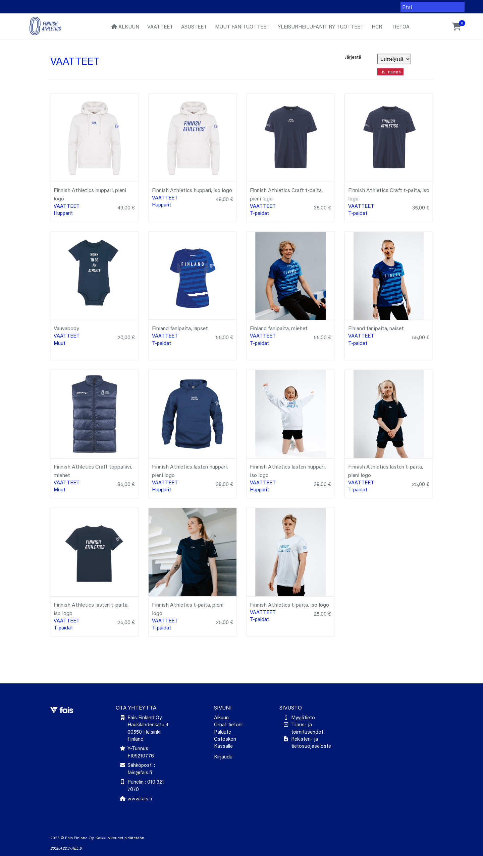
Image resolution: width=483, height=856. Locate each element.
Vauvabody (66, 327)
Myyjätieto (303, 717)
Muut (59, 343)
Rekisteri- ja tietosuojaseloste (311, 742)
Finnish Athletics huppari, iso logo (192, 189)
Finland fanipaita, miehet (279, 327)
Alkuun (125, 26)
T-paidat (259, 212)
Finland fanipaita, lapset (180, 327)
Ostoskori (225, 738)
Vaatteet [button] (160, 26)
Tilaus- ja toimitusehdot (307, 728)
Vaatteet (66, 205)
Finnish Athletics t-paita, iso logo (289, 604)
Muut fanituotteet (242, 26)
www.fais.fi (139, 798)
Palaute (222, 731)
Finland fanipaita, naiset (376, 327)
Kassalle (223, 745)
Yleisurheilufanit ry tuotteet (321, 26)
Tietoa (400, 26)
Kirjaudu (223, 756)
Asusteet (194, 26)
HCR (377, 26)
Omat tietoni (228, 724)
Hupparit (63, 212)
